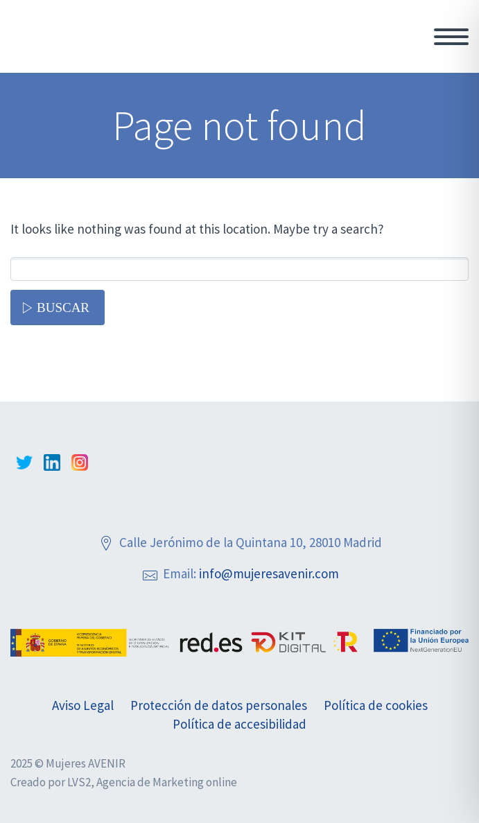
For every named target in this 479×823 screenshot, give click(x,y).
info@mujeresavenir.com (269, 573)
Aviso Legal (83, 705)
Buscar (63, 307)
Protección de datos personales (218, 705)
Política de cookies (376, 705)
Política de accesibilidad (239, 724)
